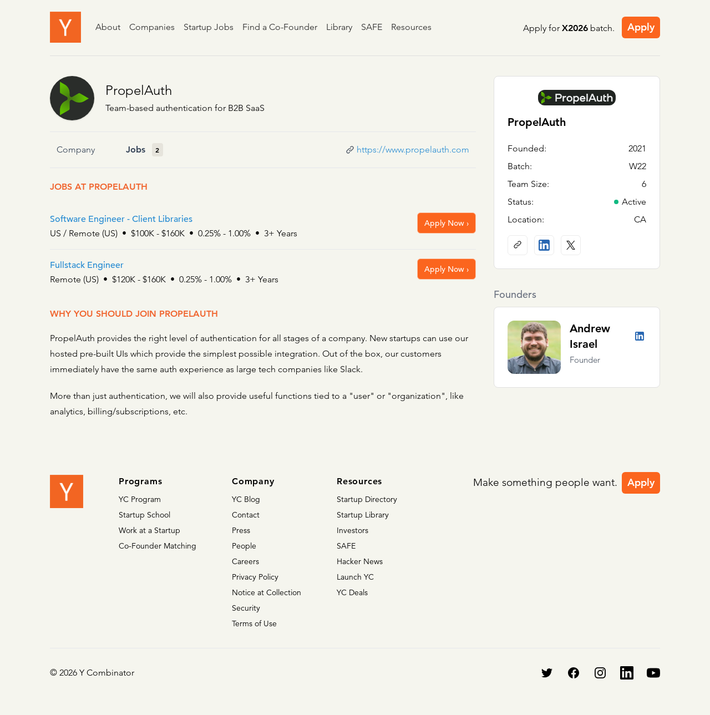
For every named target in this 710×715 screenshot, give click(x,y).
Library (339, 27)
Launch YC (355, 577)
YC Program (140, 499)
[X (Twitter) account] (571, 245)
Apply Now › (446, 223)
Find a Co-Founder (279, 27)
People (244, 546)
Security (246, 608)
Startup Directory (367, 499)
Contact (246, 515)
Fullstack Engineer (87, 265)
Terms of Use (254, 623)
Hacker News (360, 561)
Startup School (144, 515)
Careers (245, 561)
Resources (411, 27)
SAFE (371, 27)
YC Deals (352, 592)
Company (76, 149)
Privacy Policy (255, 577)
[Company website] (518, 245)
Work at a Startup (149, 530)
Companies (152, 27)
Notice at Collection (266, 592)
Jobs (135, 149)
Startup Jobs (209, 27)
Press (241, 530)
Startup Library (363, 515)
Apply (641, 27)
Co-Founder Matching (157, 546)
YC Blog (246, 499)
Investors (352, 530)
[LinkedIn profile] (544, 245)
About (107, 27)
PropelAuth (138, 90)
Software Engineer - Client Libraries (121, 219)
